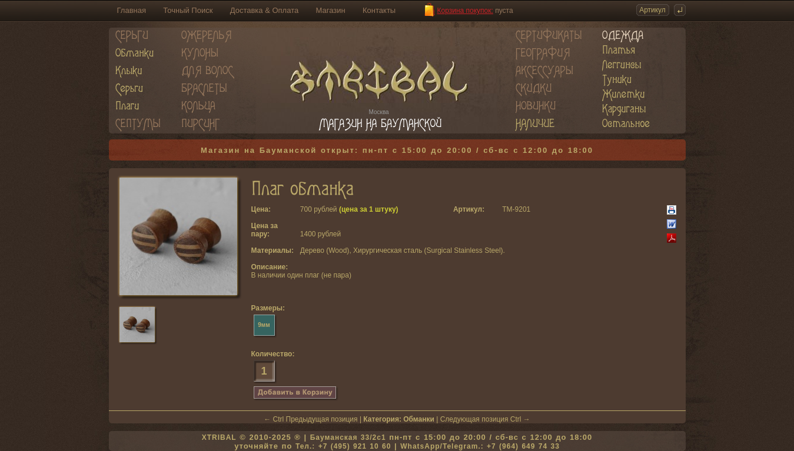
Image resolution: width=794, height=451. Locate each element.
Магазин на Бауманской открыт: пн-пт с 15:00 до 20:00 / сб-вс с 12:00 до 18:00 (397, 150)
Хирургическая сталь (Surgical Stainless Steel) (428, 250)
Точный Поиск (187, 10)
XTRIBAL (219, 437)
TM (507, 209)
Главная (131, 10)
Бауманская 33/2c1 (348, 437)
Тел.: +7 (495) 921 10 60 (343, 446)
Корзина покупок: (465, 10)
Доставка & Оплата (264, 10)
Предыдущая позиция (322, 419)
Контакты (379, 10)
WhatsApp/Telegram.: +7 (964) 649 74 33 (480, 446)
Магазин (330, 10)
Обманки (418, 419)
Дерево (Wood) (325, 250)
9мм (264, 325)
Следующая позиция (474, 419)
